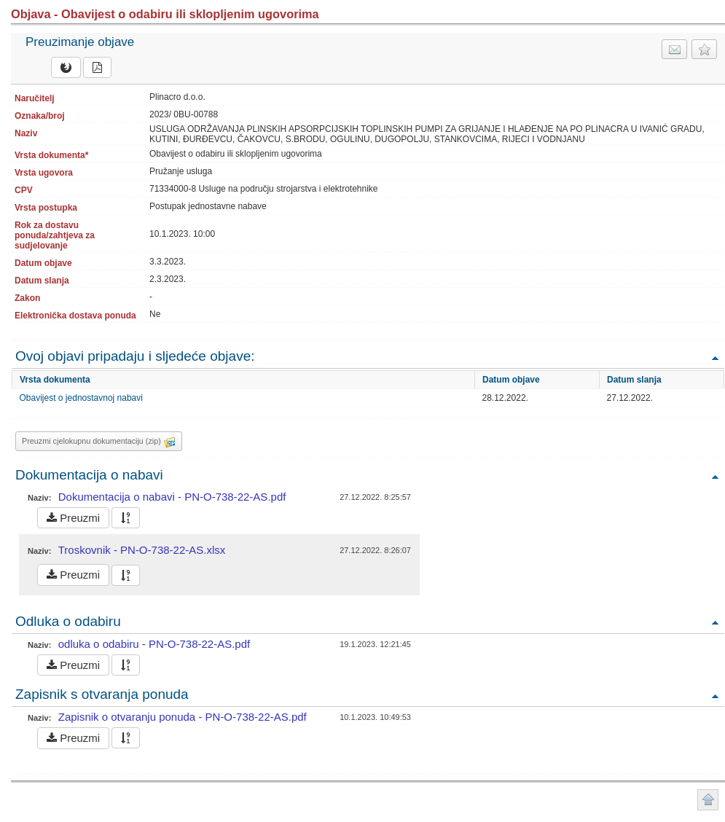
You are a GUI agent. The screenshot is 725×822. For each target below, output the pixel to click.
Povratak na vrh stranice (707, 799)
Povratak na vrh (714, 357)
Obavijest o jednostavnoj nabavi (81, 398)
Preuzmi (73, 518)
